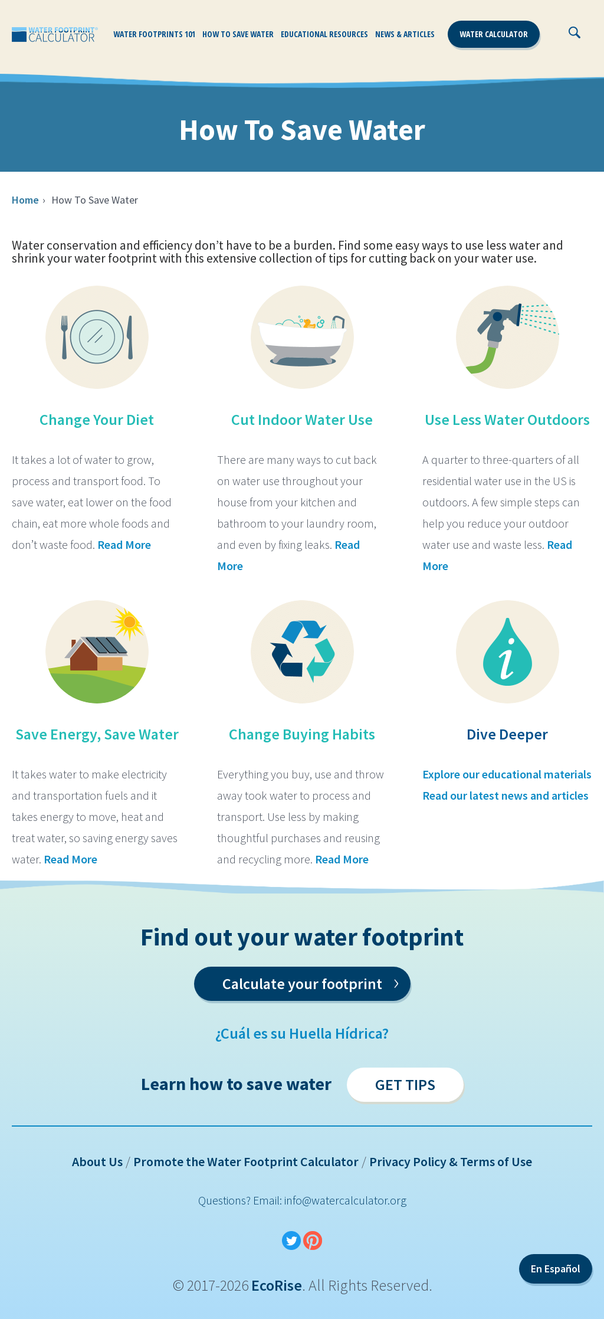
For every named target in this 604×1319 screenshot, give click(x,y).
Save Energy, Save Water (97, 734)
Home (25, 200)
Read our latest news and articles (505, 795)
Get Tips (405, 1084)
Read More (124, 544)
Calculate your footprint (310, 981)
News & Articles (405, 34)
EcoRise (276, 1285)
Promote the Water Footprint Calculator (246, 1161)
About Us (97, 1161)
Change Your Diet (97, 419)
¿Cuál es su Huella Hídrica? (302, 1033)
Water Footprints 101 (154, 34)
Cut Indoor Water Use (302, 419)
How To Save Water (238, 34)
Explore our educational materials (507, 774)
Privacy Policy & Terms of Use (450, 1161)
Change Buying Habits (302, 734)
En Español (555, 1268)
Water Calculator (493, 34)
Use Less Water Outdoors (507, 419)
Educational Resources (324, 34)
